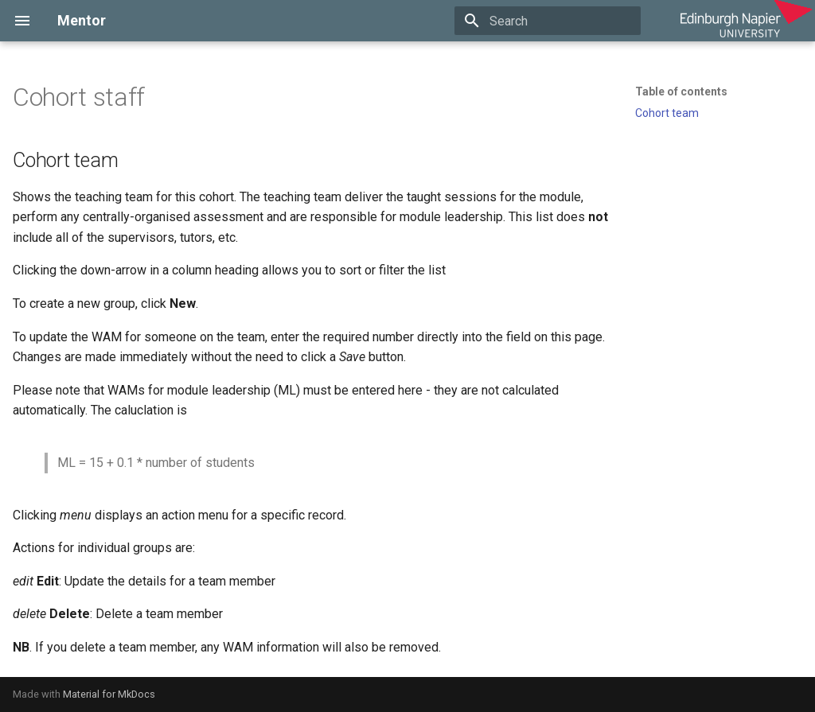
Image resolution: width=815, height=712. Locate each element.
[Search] (547, 20)
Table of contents (681, 91)
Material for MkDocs (109, 694)
